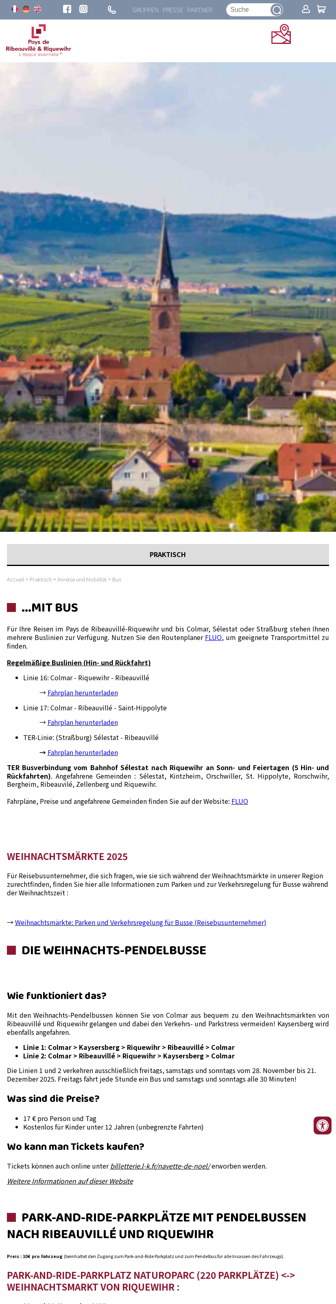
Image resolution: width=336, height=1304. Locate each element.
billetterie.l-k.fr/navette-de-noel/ (160, 1166)
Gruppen (146, 10)
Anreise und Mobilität (82, 579)
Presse (173, 10)
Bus (116, 579)
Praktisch (41, 579)
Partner (200, 10)
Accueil (15, 579)
